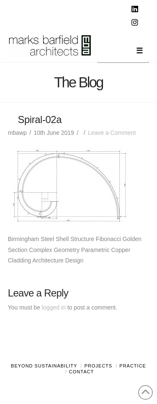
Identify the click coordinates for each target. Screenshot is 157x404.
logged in (54, 307)
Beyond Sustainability (44, 365)
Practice (132, 365)
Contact (81, 371)
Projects (99, 365)
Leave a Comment (112, 132)
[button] (123, 52)
